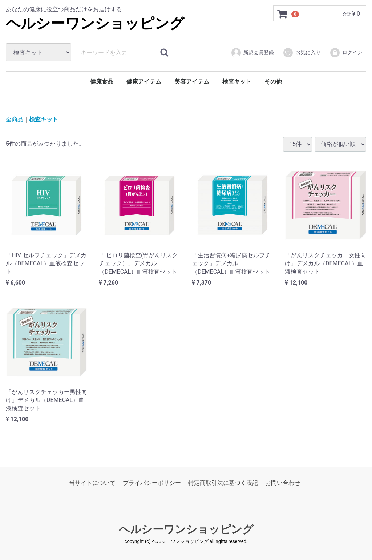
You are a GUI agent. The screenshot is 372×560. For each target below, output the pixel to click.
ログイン (346, 52)
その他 (273, 81)
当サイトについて (92, 482)
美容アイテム (191, 81)
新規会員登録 (252, 52)
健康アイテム (143, 81)
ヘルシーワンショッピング (95, 23)
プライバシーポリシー (152, 482)
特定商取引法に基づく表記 (223, 482)
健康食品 (101, 81)
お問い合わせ (282, 482)
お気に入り (302, 52)
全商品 (14, 119)
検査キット (236, 81)
